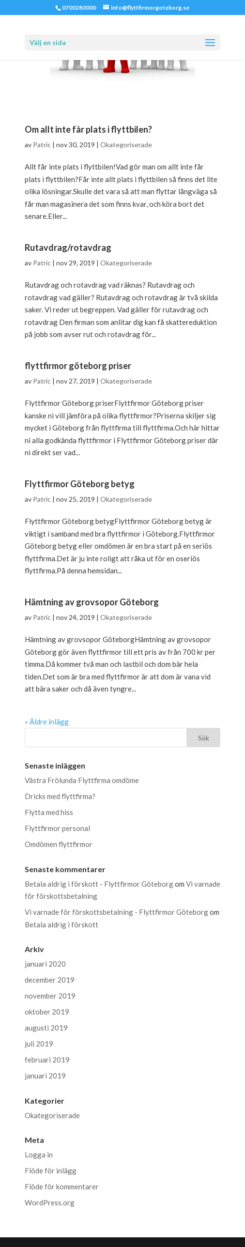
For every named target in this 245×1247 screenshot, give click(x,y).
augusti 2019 (46, 1027)
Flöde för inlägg (51, 1170)
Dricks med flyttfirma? (60, 796)
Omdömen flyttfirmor (58, 844)
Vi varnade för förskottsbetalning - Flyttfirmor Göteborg (116, 912)
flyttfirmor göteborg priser (78, 365)
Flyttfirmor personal (57, 828)
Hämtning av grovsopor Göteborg (92, 602)
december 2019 (50, 979)
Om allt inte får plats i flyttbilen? (88, 129)
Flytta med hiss (49, 812)
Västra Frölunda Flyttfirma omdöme (82, 780)
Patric (42, 144)
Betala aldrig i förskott (61, 924)
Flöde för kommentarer (62, 1186)
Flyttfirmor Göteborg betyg (80, 483)
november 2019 (50, 995)
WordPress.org (50, 1202)
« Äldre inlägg (47, 721)
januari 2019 (45, 1075)
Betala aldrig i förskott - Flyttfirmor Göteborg (99, 883)
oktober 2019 (47, 1011)
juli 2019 (39, 1043)
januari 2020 (45, 963)
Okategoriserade (126, 144)
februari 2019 (47, 1059)
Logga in (39, 1154)
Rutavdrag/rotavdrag (68, 247)
